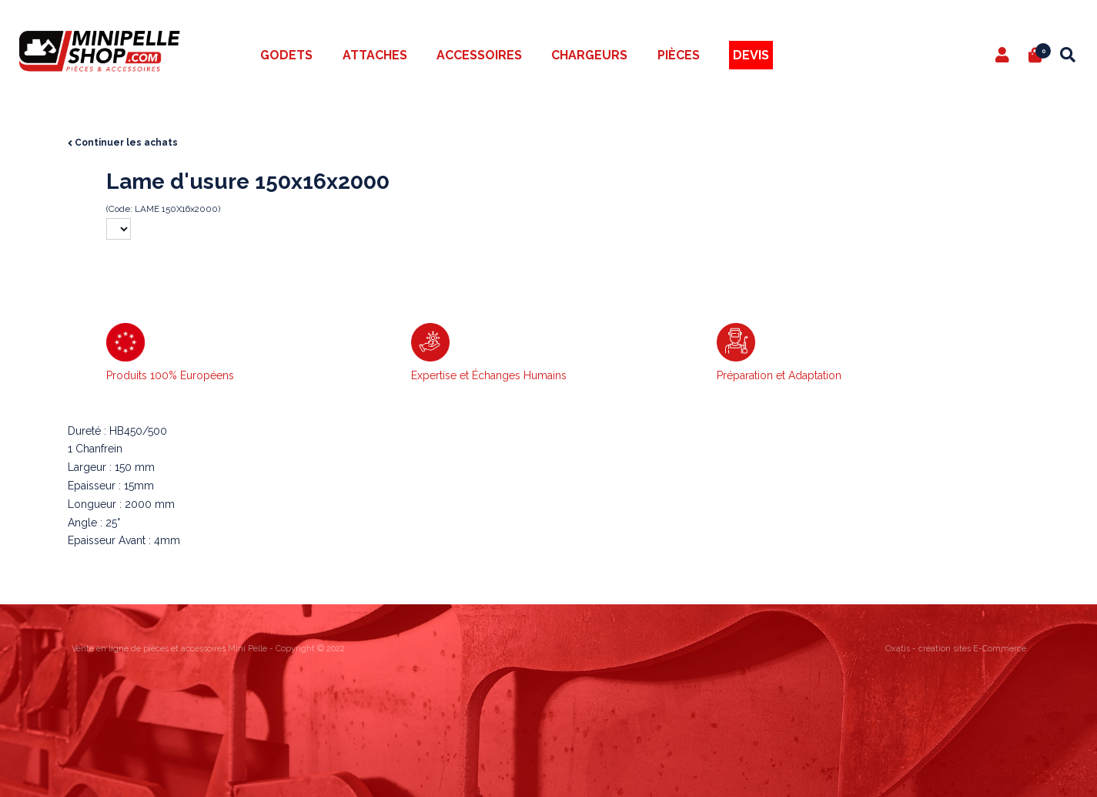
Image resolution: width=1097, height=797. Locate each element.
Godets (286, 55)
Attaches (375, 55)
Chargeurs (589, 55)
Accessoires (479, 55)
